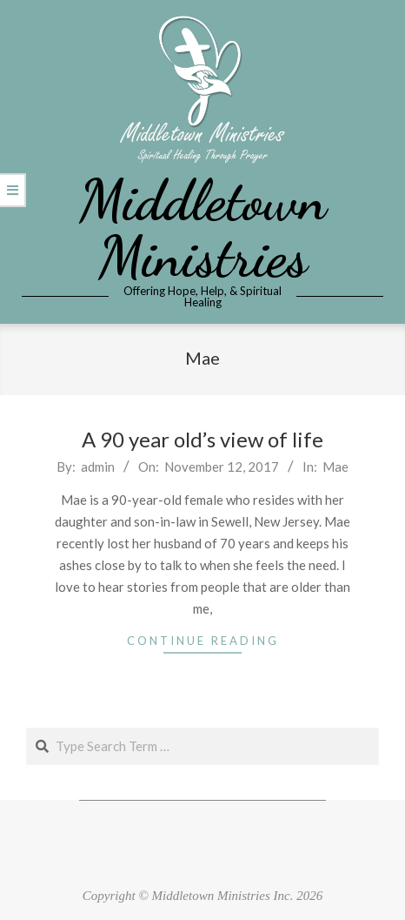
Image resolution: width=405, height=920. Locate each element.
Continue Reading (203, 641)
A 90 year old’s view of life (202, 439)
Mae (335, 466)
